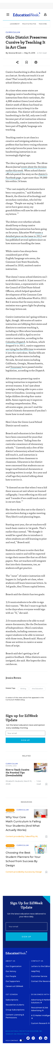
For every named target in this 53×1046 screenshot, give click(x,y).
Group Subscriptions (15, 1010)
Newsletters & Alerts (15, 1005)
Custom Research (40, 1023)
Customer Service (39, 976)
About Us (10, 961)
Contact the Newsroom (42, 981)
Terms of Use (11, 1034)
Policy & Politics (29, 24)
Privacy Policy (23, 1034)
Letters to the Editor (40, 966)
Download (11, 766)
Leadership (15, 24)
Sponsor (10, 813)
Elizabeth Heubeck (14, 781)
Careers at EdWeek (14, 986)
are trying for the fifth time (19, 349)
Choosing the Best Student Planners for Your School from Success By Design (23, 859)
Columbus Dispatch (15, 341)
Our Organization (13, 966)
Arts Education (37, 689)
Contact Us (37, 961)
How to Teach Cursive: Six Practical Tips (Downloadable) (18, 772)
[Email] (26, 926)
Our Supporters (13, 981)
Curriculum (13, 32)
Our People (11, 976)
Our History (11, 971)
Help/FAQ (35, 971)
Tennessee (16, 367)
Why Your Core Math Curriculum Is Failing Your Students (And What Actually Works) (23, 824)
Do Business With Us (41, 994)
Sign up (26, 936)
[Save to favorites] (26, 62)
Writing (23, 689)
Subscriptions (12, 1000)
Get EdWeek (12, 994)
